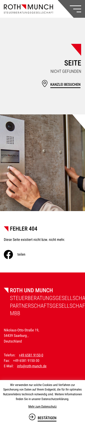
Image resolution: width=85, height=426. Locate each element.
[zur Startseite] (28, 9)
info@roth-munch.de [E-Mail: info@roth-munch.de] (31, 366)
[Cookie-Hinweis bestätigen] (42, 417)
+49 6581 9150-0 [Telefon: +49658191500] (31, 355)
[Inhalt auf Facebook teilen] (18, 255)
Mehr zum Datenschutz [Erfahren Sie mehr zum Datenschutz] (42, 406)
